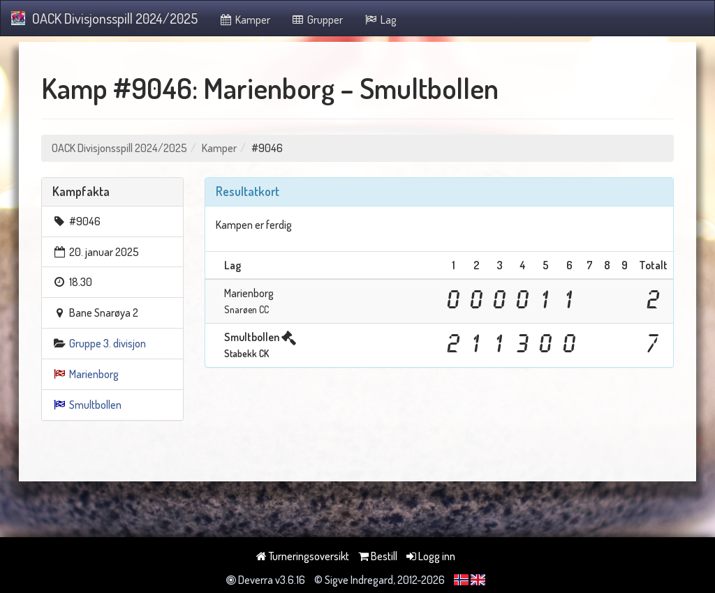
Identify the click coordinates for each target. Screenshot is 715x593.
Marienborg (94, 374)
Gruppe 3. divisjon (107, 343)
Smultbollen (95, 405)
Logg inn (430, 556)
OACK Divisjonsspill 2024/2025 (104, 18)
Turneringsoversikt (302, 556)
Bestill (377, 556)
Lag (380, 20)
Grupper (317, 20)
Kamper (244, 20)
